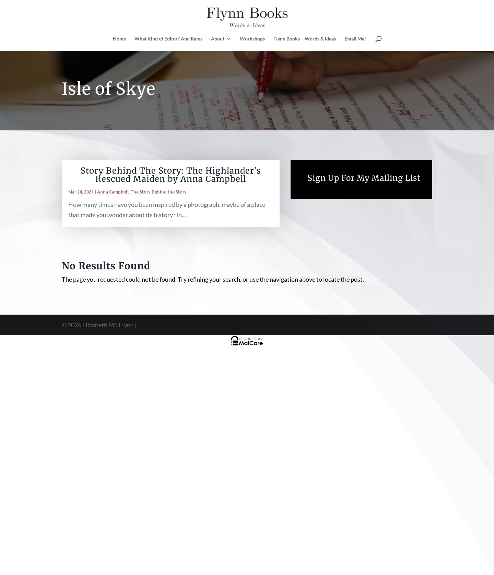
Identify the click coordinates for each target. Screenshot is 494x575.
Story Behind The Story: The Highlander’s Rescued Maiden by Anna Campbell (171, 174)
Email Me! (355, 39)
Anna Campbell (113, 192)
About (217, 39)
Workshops (252, 39)
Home (119, 39)
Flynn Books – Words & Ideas (304, 39)
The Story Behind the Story (159, 192)
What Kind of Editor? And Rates (168, 39)
